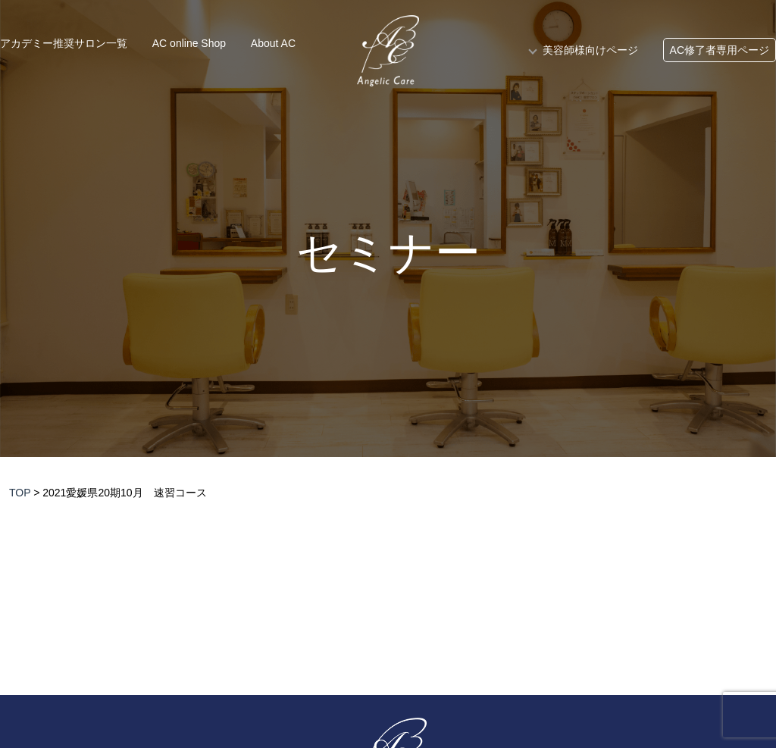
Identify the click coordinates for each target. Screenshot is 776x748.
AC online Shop (189, 43)
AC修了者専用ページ (719, 50)
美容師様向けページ (590, 50)
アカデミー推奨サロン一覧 (63, 43)
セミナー (388, 253)
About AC (273, 43)
